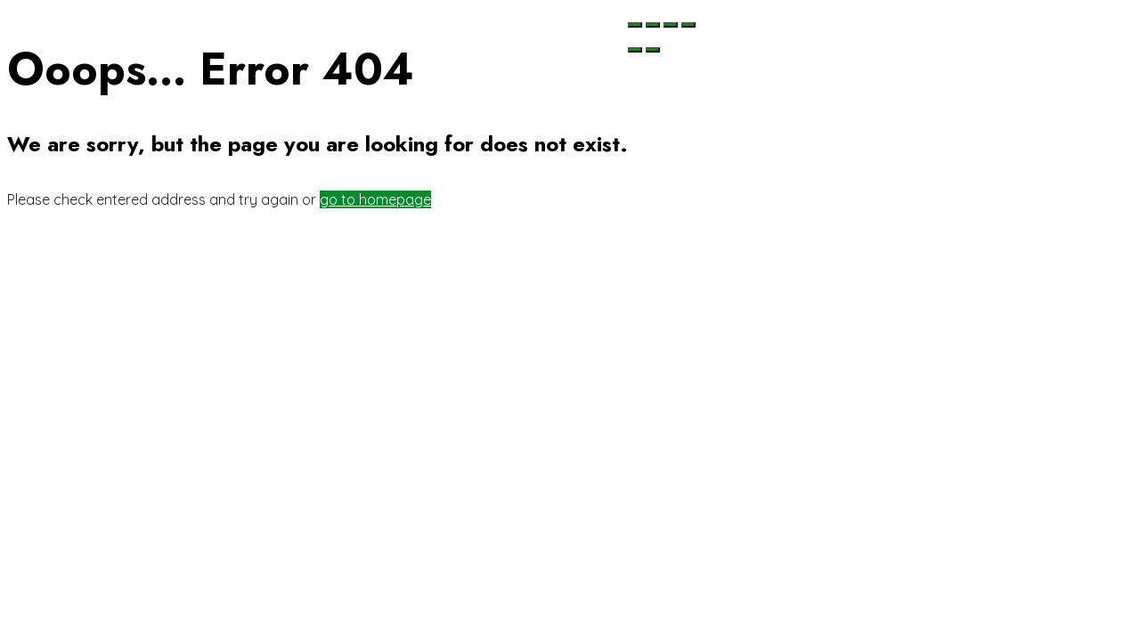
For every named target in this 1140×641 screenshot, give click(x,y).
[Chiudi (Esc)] (635, 25)
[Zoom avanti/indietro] (688, 25)
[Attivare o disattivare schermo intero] (671, 25)
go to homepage (375, 199)
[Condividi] (653, 25)
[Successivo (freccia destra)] (653, 50)
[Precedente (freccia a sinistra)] (635, 50)
